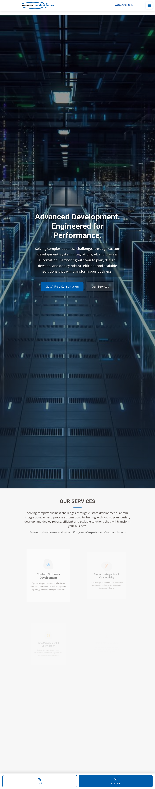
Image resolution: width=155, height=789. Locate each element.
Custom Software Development (48, 576)
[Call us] (39, 781)
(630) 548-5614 (124, 5)
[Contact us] (116, 781)
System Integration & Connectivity (106, 576)
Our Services (100, 286)
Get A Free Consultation (62, 286)
